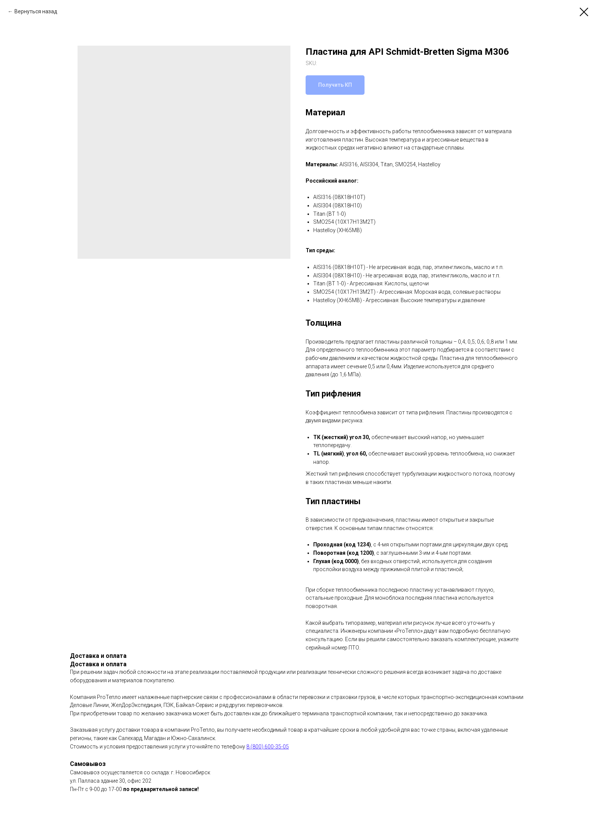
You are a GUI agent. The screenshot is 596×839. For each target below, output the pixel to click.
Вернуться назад (35, 11)
